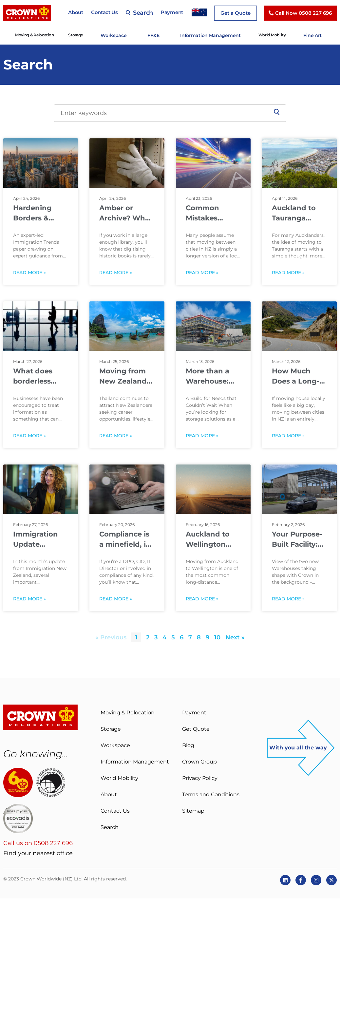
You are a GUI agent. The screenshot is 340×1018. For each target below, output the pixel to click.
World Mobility (265, 34)
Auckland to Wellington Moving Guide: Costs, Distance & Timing (213, 539)
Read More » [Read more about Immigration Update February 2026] (29, 598)
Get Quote (196, 728)
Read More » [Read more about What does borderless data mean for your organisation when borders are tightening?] (29, 435)
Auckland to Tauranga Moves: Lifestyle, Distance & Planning (294, 212)
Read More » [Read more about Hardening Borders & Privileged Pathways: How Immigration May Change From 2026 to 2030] (29, 271)
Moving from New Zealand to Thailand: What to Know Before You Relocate (125, 376)
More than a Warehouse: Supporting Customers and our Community (213, 376)
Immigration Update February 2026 (38, 539)
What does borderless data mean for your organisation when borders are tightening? (38, 376)
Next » (235, 636)
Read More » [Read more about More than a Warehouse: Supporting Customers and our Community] (202, 435)
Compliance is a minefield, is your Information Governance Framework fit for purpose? (124, 539)
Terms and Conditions (210, 794)
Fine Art (304, 34)
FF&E (158, 34)
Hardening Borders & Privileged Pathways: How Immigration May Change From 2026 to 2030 (36, 212)
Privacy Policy (199, 777)
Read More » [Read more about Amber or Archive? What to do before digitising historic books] (115, 271)
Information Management (209, 34)
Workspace (121, 34)
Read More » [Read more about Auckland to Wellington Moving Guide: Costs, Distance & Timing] (202, 598)
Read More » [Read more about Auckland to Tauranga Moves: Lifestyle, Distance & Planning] (288, 271)
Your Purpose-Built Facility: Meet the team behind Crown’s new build (298, 539)
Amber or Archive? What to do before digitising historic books (125, 212)
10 (217, 636)
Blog (188, 745)
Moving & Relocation (44, 34)
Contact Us (104, 12)
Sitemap (193, 810)
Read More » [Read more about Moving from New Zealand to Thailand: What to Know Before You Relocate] (115, 435)
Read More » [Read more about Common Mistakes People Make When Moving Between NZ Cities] (202, 271)
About (75, 12)
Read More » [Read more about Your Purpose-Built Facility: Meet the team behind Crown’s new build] (288, 598)
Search (139, 12)
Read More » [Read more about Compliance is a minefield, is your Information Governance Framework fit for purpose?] (115, 598)
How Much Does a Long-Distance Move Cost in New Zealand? (298, 376)
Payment (172, 12)
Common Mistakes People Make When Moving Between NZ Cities (211, 212)
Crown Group (199, 761)
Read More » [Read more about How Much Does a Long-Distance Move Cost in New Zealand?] (288, 435)
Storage (85, 34)
